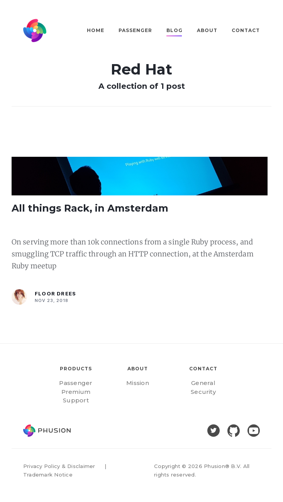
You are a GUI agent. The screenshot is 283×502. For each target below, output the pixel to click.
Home (95, 30)
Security (203, 391)
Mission (137, 383)
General (203, 383)
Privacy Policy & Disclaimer (59, 466)
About (207, 30)
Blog (174, 30)
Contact (246, 30)
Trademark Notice (48, 474)
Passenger (135, 30)
